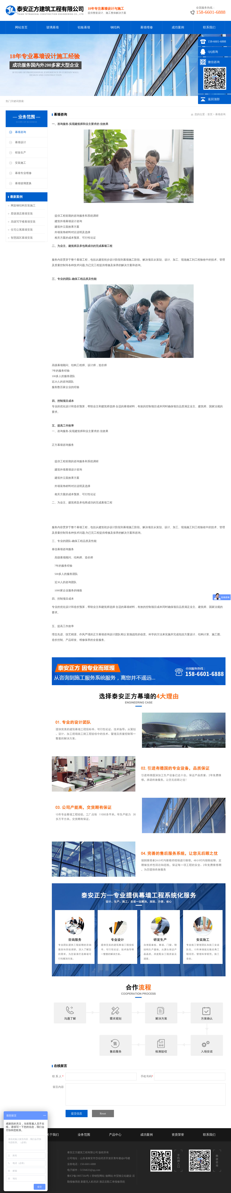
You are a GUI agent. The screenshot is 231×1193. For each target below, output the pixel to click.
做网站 (109, 1176)
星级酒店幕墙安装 (22, 213)
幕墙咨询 (20, 132)
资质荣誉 (178, 1134)
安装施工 (20, 162)
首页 (209, 114)
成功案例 (178, 27)
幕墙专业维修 (23, 173)
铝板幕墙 (84, 27)
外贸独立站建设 (123, 1176)
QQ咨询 (213, 51)
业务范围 (84, 1134)
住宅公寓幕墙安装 (22, 229)
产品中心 (115, 1134)
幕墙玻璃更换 (23, 183)
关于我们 (52, 1134)
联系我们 (209, 27)
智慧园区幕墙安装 (22, 237)
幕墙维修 (146, 27)
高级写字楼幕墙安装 (23, 221)
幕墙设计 (20, 142)
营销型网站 (98, 1176)
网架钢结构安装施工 (23, 205)
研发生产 (20, 152)
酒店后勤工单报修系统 (112, 1181)
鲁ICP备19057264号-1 (79, 1176)
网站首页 (21, 27)
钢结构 (115, 27)
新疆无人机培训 (90, 1181)
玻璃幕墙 (52, 27)
